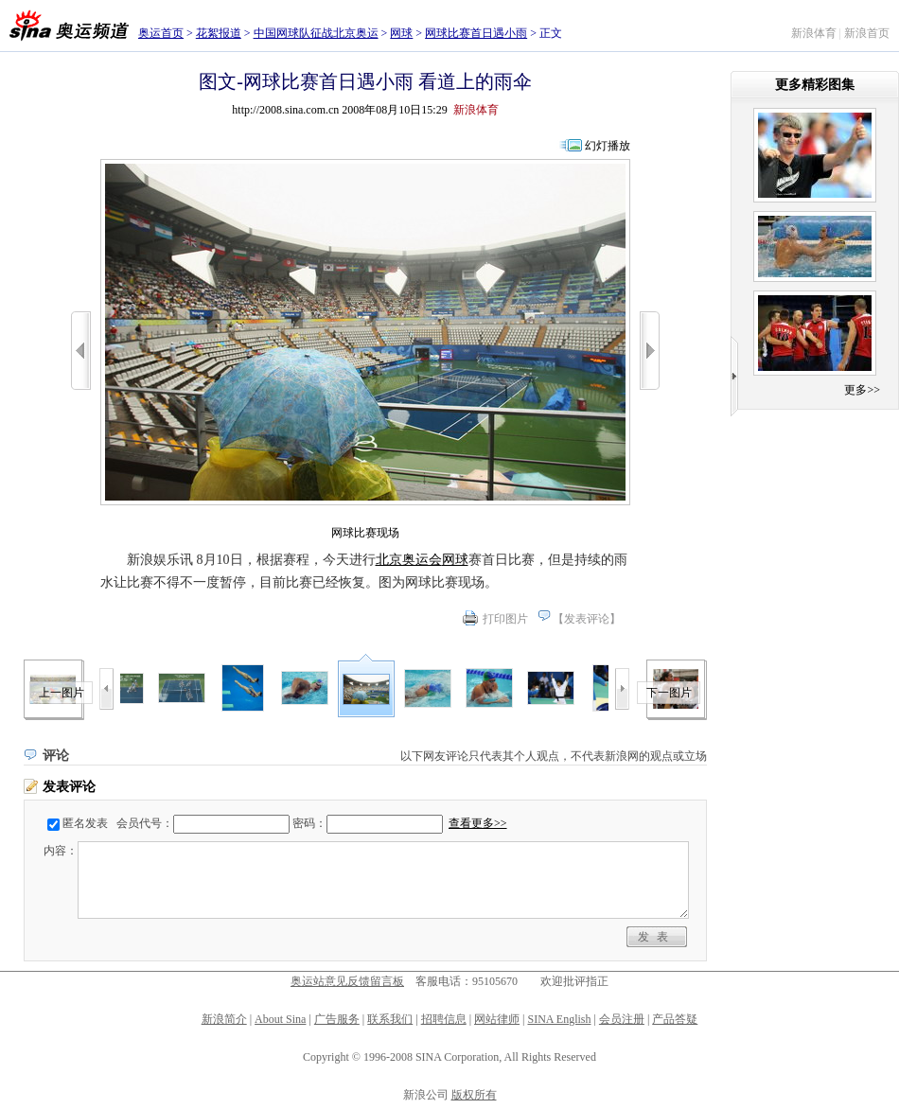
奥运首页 (161, 33)
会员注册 (621, 1019)
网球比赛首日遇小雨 (476, 33)
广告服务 (337, 1019)
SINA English (559, 1019)
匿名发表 (85, 823)
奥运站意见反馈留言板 (347, 981)
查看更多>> (478, 823)
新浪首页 (867, 33)
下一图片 (669, 692)
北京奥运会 (409, 560)
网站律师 (497, 1019)
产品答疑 (674, 1019)
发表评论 (586, 618)
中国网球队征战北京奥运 (316, 33)
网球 (401, 33)
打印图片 (505, 618)
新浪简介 (224, 1019)
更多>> (862, 389)
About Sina (280, 1019)
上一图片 (61, 692)
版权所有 (474, 1094)
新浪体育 (814, 33)
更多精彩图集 (815, 85)
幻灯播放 (607, 145)
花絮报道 (218, 33)
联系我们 (390, 1019)
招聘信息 (444, 1019)
